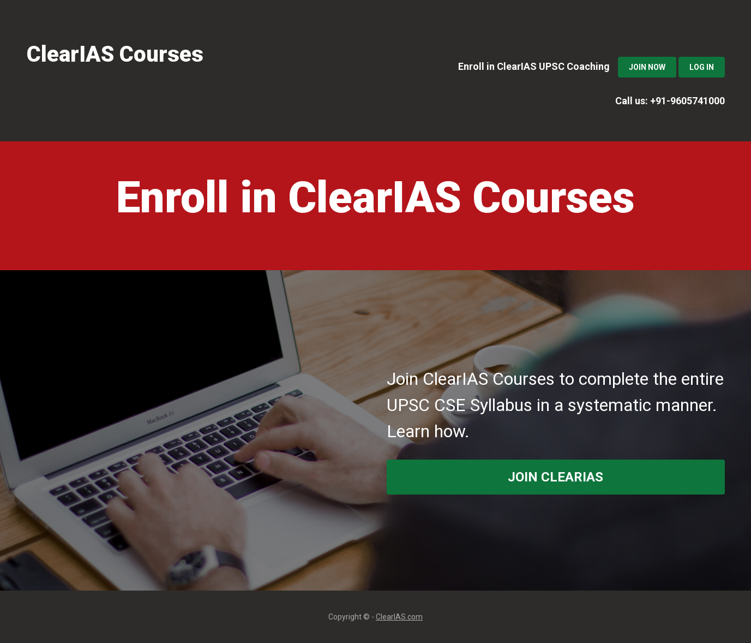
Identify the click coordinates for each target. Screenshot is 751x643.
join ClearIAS (555, 477)
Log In (701, 67)
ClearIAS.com (399, 616)
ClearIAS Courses (115, 54)
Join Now (647, 67)
